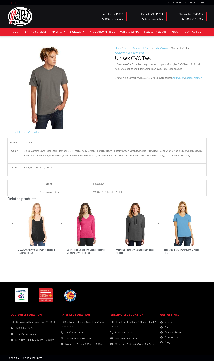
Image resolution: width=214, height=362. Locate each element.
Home (14, 32)
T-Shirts (147, 47)
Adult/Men (121, 52)
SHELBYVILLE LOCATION (127, 315)
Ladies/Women (162, 47)
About (175, 32)
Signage (77, 32)
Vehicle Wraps (129, 32)
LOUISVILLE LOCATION (26, 315)
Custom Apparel (132, 47)
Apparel (58, 32)
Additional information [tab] (27, 132)
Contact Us (193, 32)
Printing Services (35, 32)
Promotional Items (102, 32)
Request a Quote (155, 32)
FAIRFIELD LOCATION (75, 315)
